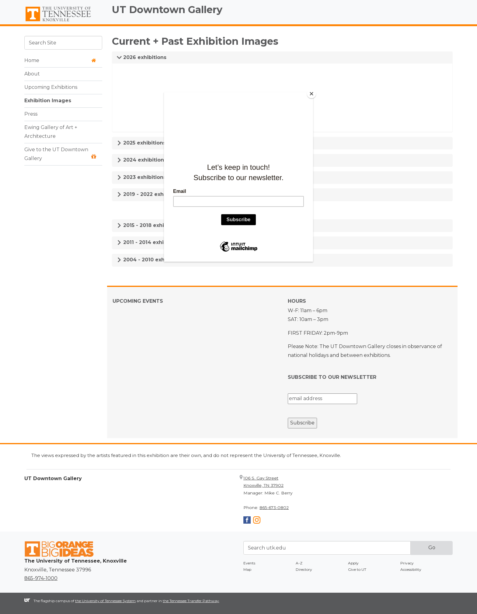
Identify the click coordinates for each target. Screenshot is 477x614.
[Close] (311, 93)
